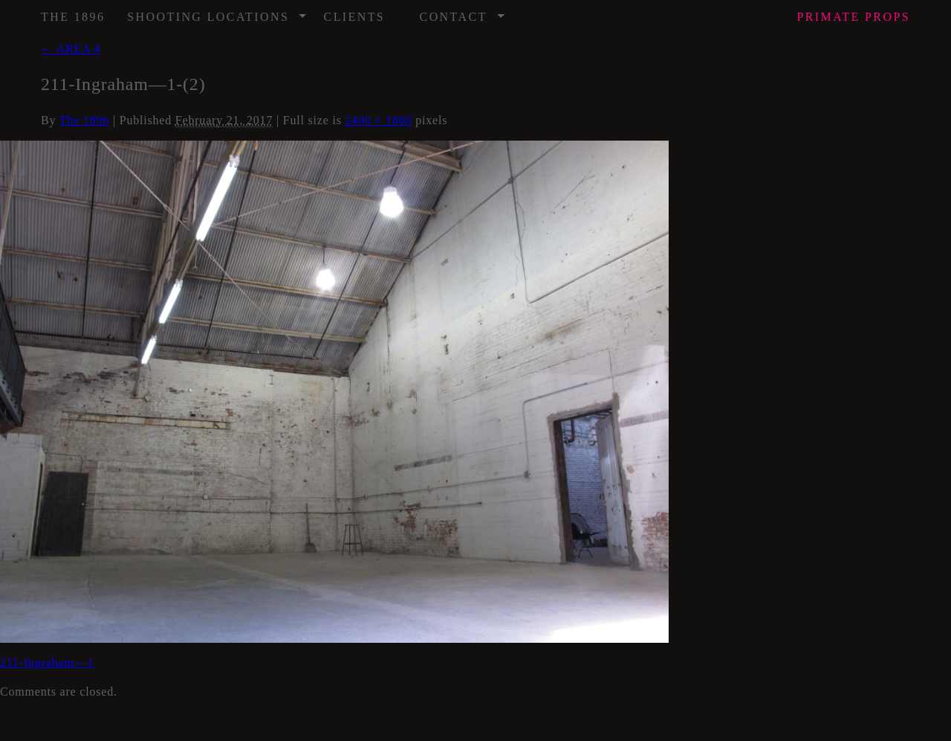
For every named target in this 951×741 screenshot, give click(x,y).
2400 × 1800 (378, 120)
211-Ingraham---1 (47, 662)
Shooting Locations (217, 12)
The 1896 (73, 16)
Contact (463, 12)
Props (853, 16)
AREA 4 (70, 48)
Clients (355, 16)
